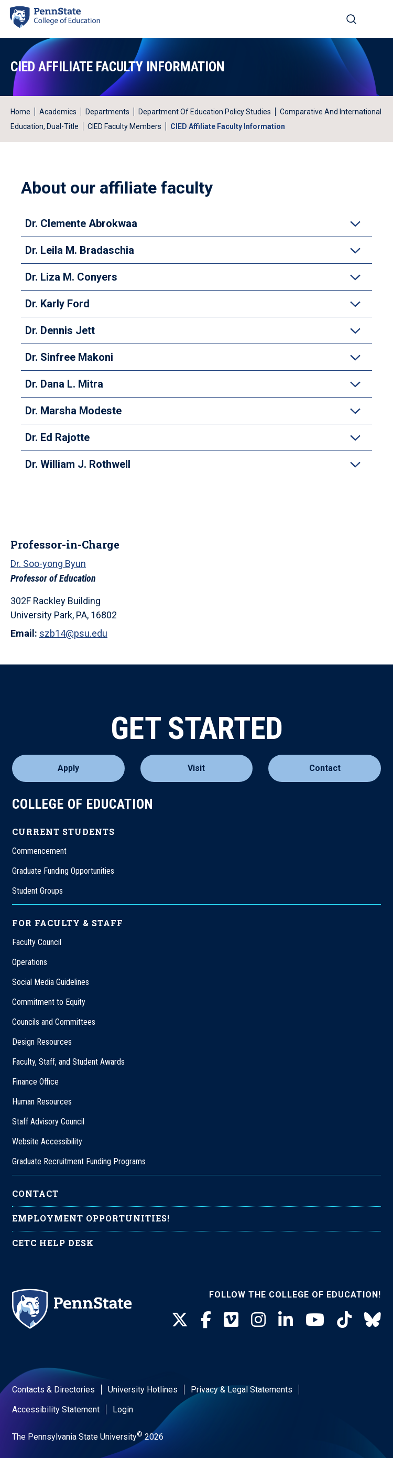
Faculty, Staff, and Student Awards (68, 1062)
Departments (107, 112)
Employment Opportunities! (91, 1218)
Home (20, 112)
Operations (29, 962)
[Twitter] (179, 1320)
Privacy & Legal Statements (241, 1390)
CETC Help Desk (53, 1242)
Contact (325, 768)
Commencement (39, 851)
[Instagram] (258, 1320)
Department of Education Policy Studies (204, 112)
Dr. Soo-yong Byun (48, 563)
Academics (58, 112)
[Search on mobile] (351, 19)
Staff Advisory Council (48, 1122)
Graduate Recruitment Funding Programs (79, 1161)
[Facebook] (206, 1320)
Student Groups (37, 891)
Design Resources (42, 1042)
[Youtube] (314, 1320)
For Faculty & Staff (67, 922)
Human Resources (42, 1102)
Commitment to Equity (48, 1002)
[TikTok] (344, 1320)
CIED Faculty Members (124, 126)
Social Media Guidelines (50, 982)
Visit (196, 768)
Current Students (63, 831)
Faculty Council (36, 942)
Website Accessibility (47, 1141)
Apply (68, 768)
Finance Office (35, 1082)
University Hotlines (143, 1390)
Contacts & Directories (53, 1390)
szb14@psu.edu (73, 633)
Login (123, 1409)
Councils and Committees (53, 1022)
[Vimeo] (231, 1320)
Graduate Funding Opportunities (63, 871)
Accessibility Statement (56, 1409)
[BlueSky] (372, 1320)
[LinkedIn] (285, 1320)
